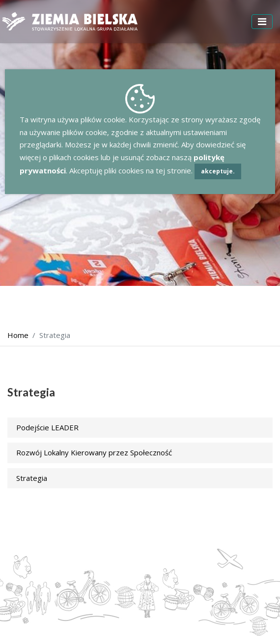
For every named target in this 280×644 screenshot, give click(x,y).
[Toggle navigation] (262, 21)
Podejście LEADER (47, 427)
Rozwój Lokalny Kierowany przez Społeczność (94, 452)
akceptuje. (218, 171)
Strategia (31, 478)
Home (17, 335)
